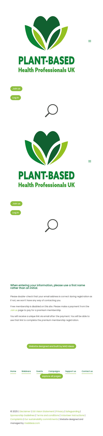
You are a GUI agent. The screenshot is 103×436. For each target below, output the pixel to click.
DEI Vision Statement (43, 411)
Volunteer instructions (72, 415)
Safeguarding (73, 411)
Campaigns (54, 371)
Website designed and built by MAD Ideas (51, 346)
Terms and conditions (47, 415)
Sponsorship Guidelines (22, 415)
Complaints (16, 419)
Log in (15, 97)
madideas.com (32, 423)
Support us (70, 371)
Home (13, 371)
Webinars (26, 371)
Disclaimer (25, 411)
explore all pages (51, 376)
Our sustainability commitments (41, 419)
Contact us (87, 371)
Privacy (60, 411)
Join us (16, 88)
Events (39, 371)
